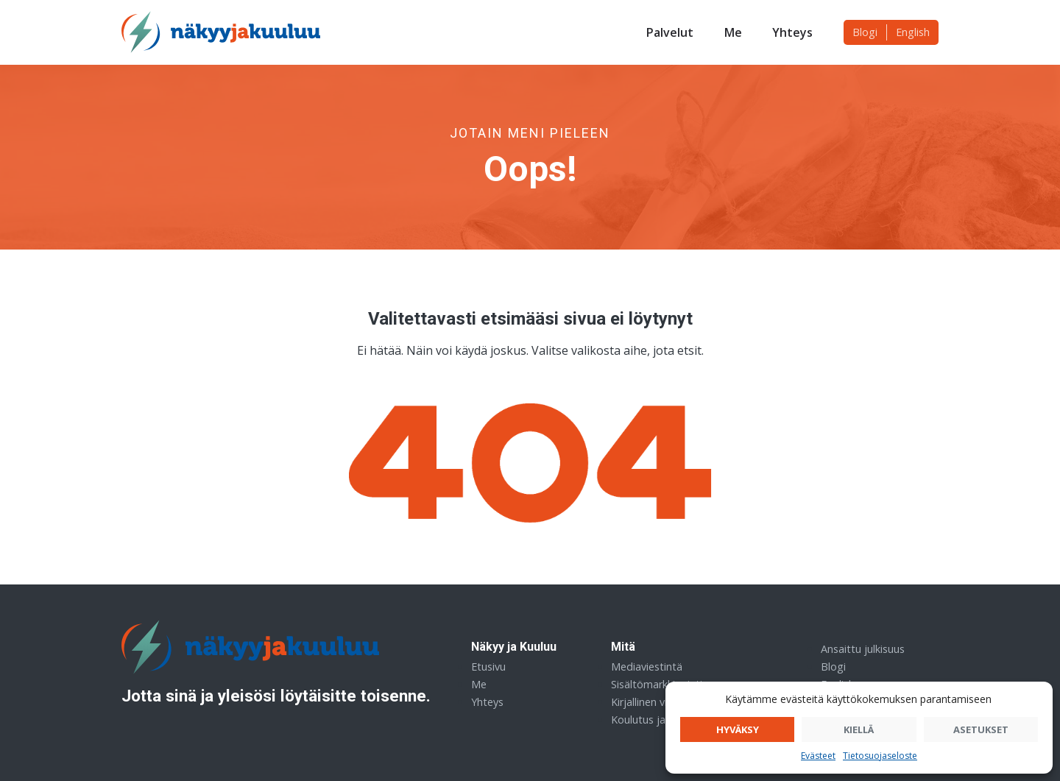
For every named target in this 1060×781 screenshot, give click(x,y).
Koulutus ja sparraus (660, 720)
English (913, 32)
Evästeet (818, 755)
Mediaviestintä (646, 667)
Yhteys (792, 32)
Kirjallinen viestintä (656, 702)
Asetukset (980, 729)
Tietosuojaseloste (880, 755)
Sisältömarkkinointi (656, 684)
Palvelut (669, 32)
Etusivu (488, 667)
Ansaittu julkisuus (863, 649)
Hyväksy (737, 729)
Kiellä (859, 729)
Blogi (864, 32)
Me (733, 32)
